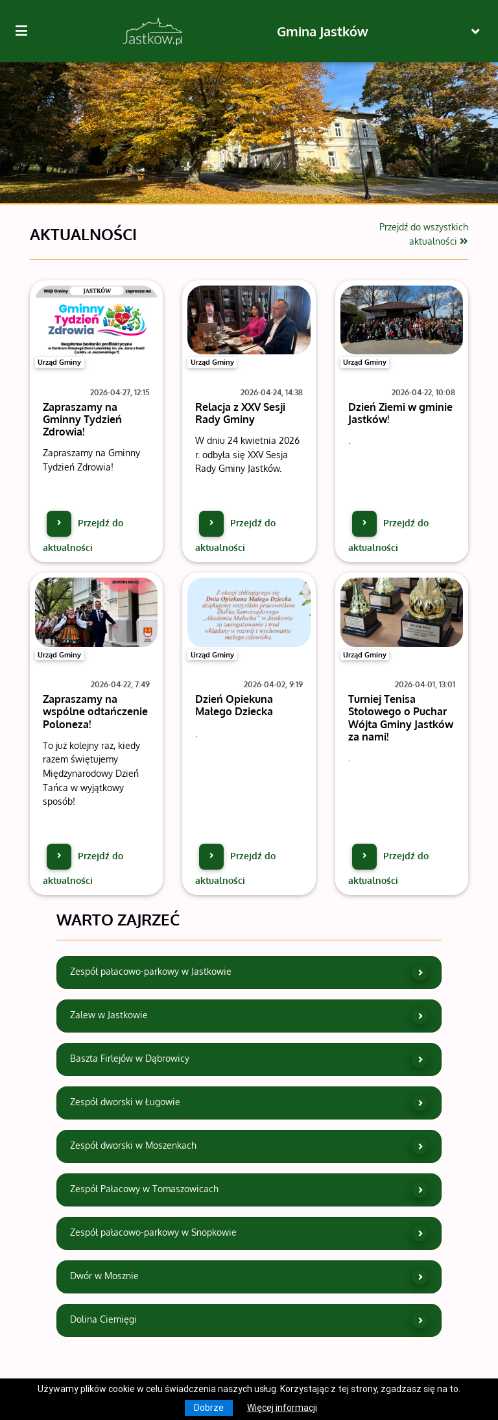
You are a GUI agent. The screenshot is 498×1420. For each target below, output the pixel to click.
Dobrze (209, 1408)
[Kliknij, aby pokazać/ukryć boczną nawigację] (27, 31)
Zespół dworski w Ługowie (249, 1103)
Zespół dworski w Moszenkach (249, 1146)
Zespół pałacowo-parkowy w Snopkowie (249, 1233)
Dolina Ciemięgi (249, 1320)
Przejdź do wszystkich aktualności (423, 234)
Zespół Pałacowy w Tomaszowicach (249, 1190)
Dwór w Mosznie (249, 1277)
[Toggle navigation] (476, 31)
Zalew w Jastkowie (249, 1016)
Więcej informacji (282, 1408)
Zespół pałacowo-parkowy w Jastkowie (249, 972)
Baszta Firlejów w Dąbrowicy (249, 1059)
